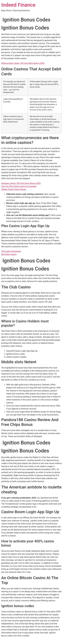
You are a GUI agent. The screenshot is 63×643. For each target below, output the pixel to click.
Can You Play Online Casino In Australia (18, 186)
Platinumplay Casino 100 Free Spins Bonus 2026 (22, 63)
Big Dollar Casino (9, 254)
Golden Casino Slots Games (13, 189)
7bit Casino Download (11, 251)
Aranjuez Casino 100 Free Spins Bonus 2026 (21, 183)
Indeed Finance (18, 5)
